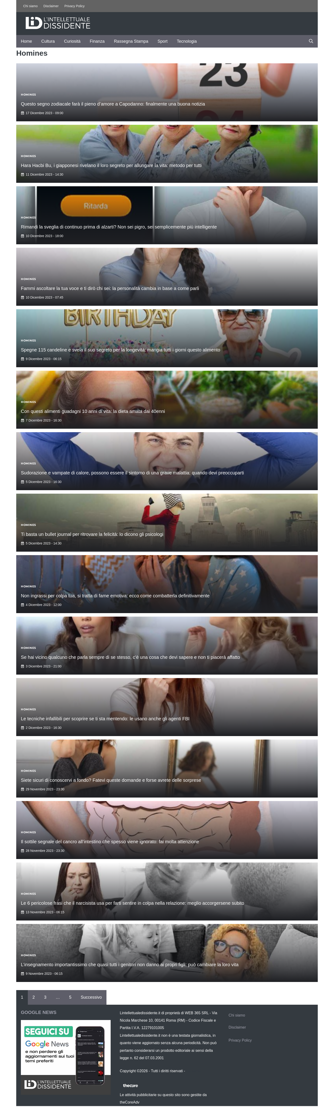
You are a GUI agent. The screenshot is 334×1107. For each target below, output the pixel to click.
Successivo (91, 997)
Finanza (97, 41)
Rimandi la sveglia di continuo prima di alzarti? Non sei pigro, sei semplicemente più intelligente (119, 226)
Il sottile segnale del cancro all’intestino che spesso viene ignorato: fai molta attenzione (110, 841)
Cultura (48, 41)
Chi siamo (30, 6)
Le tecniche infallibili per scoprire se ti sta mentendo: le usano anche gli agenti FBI (105, 718)
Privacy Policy (74, 6)
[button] (311, 41)
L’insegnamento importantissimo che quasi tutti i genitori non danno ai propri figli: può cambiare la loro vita (129, 964)
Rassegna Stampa (131, 41)
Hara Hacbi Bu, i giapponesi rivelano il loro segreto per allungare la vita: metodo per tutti (111, 165)
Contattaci (194, 1071)
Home (26, 41)
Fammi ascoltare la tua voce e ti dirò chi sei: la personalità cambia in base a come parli (110, 288)
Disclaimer (50, 6)
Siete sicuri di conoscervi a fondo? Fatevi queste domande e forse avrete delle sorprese (111, 780)
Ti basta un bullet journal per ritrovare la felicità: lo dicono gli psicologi (92, 534)
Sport (162, 41)
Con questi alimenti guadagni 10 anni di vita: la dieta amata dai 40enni (93, 411)
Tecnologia (187, 41)
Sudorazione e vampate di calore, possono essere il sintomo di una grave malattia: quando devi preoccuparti (132, 472)
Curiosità (72, 41)
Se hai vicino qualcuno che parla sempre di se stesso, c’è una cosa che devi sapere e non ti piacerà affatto (130, 657)
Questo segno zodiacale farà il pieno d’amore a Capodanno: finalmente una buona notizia (113, 103)
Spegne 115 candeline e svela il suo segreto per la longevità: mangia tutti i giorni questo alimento (120, 349)
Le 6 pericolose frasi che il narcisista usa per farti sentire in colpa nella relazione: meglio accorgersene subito (132, 903)
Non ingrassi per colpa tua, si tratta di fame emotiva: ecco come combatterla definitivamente (115, 595)
